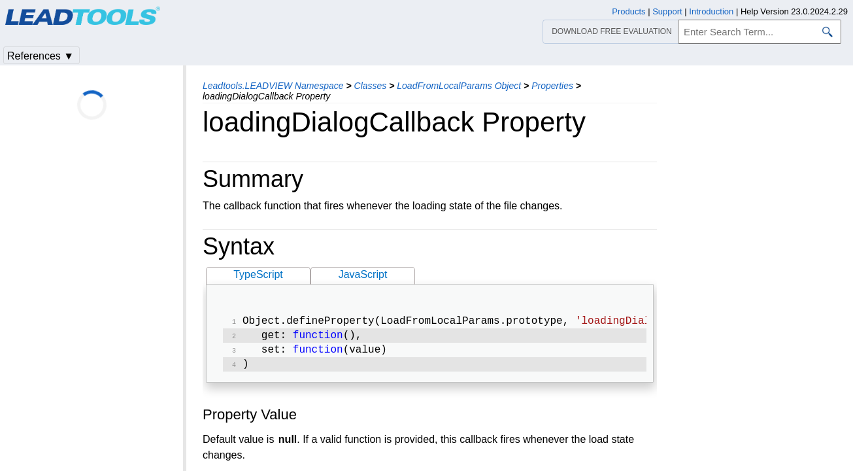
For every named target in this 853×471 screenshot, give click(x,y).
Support (667, 11)
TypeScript (258, 274)
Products (628, 11)
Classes (370, 85)
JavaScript (363, 274)
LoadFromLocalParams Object (459, 85)
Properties (552, 85)
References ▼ (40, 55)
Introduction (711, 11)
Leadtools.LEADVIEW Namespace (273, 85)
